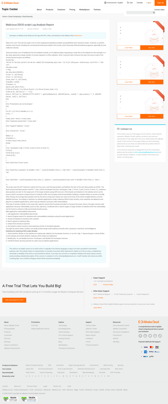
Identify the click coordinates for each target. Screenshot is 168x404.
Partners (97, 9)
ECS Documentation (45, 369)
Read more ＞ (78, 35)
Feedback (89, 338)
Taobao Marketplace (21, 390)
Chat (95, 285)
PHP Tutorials (115, 372)
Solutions (61, 9)
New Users (119, 369)
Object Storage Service (77, 365)
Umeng (107, 390)
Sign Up (160, 3)
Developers (73, 372)
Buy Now (152, 48)
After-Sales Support (93, 332)
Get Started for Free (14, 300)
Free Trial (34, 325)
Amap (96, 390)
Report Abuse (91, 335)
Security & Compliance (121, 332)
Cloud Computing (46, 372)
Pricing (72, 9)
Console (140, 3)
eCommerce (94, 365)
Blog (60, 342)
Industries (61, 372)
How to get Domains (65, 369)
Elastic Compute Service (34, 365)
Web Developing (88, 372)
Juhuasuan (38, 390)
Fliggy (76, 390)
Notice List (57, 386)
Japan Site (29, 369)
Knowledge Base (65, 329)
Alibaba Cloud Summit (12, 348)
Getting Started (64, 338)
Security (121, 365)
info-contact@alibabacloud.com (146, 152)
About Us (17, 386)
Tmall (31, 390)
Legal (45, 386)
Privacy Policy (32, 386)
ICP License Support (66, 335)
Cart (130, 3)
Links (69, 386)
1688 (64, 390)
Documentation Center (121, 325)
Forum (88, 342)
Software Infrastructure (86, 369)
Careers (5, 386)
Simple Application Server (40, 329)
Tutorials (102, 372)
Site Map (116, 342)
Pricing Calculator (92, 345)
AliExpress (47, 390)
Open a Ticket (98, 298)
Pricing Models (9, 329)
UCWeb (101, 390)
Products (49, 9)
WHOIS (115, 338)
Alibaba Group (7, 390)
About (39, 9)
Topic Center (30, 372)
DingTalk (119, 390)
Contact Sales (159, 10)
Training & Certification (67, 348)
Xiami (113, 390)
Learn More (129, 48)
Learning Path (105, 369)
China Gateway (64, 332)
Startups (7, 342)
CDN (49, 365)
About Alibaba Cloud (11, 325)
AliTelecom (89, 390)
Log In (149, 3)
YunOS (81, 390)
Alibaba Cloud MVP (120, 329)
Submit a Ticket (91, 329)
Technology (63, 325)
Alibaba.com (56, 390)
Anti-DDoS (60, 365)
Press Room (117, 335)
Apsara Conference (11, 345)
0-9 (108, 376)
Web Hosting (108, 365)
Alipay (125, 390)
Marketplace (84, 9)
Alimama (69, 390)
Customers (8, 335)
